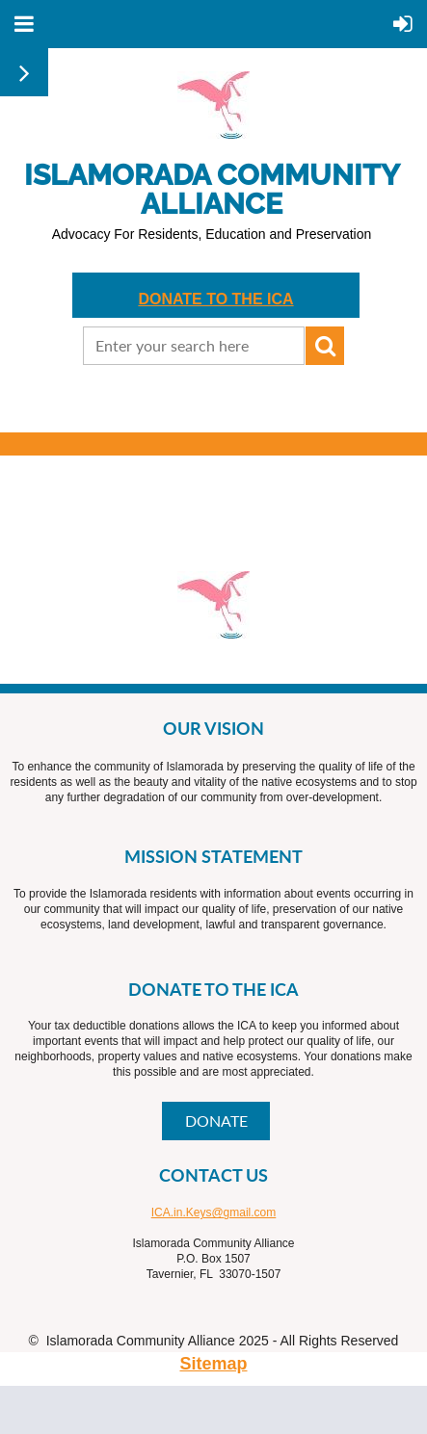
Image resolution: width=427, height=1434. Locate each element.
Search (325, 345)
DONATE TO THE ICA (215, 299)
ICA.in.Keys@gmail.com (214, 1212)
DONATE (216, 1120)
